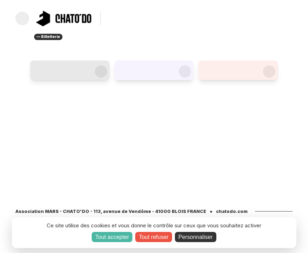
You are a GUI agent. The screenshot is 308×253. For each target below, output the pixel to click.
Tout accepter (112, 237)
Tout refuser (153, 237)
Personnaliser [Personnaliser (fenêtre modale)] (195, 237)
